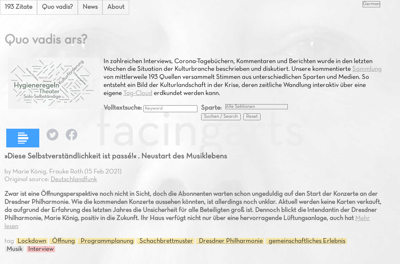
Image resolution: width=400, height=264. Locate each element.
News (90, 7)
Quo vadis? (57, 7)
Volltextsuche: (123, 108)
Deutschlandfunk (74, 179)
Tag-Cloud (137, 93)
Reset (252, 116)
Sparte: (211, 108)
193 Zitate (18, 7)
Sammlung (367, 69)
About (115, 7)
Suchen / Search (221, 116)
